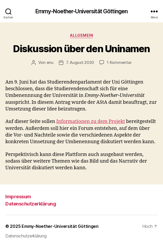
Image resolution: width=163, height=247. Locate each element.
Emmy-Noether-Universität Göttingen (81, 11)
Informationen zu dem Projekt (90, 121)
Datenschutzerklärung (30, 204)
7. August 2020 (80, 62)
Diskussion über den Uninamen (81, 49)
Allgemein (81, 35)
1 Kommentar (119, 62)
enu (50, 62)
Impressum (18, 196)
